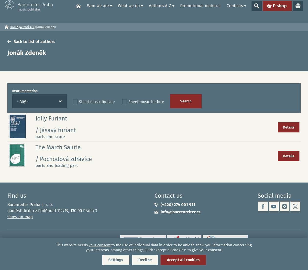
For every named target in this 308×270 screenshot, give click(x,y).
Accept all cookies (183, 260)
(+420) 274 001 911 (178, 204)
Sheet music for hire (146, 101)
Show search (257, 11)
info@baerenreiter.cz (180, 212)
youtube (274, 206)
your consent (99, 245)
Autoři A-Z (27, 27)
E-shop (280, 11)
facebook (263, 206)
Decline (145, 260)
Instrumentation (25, 91)
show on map (20, 216)
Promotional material (200, 11)
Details (288, 127)
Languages (298, 11)
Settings (115, 260)
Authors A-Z (160, 11)
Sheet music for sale (97, 101)
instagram (284, 206)
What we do (129, 11)
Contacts (235, 11)
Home (78, 11)
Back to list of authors (34, 41)
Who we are (98, 11)
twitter (295, 206)
